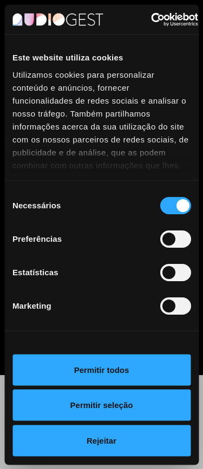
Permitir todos (101, 369)
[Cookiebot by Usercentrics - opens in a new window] (151, 19)
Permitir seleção (101, 405)
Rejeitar (101, 440)
